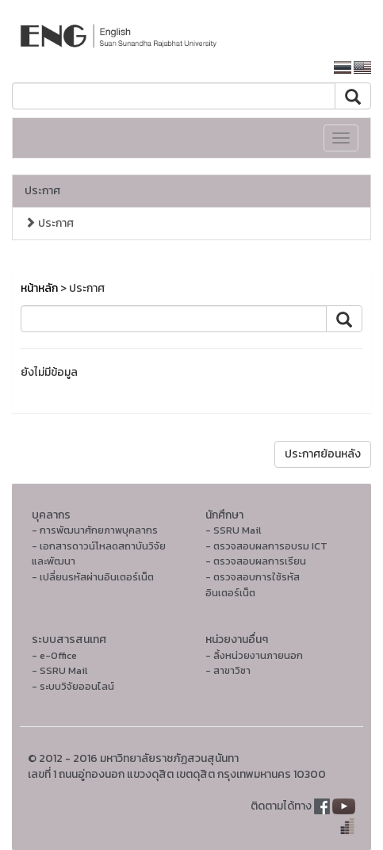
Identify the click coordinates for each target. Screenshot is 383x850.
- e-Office (54, 655)
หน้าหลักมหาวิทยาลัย (265, 67)
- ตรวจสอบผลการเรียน (255, 561)
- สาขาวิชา (228, 670)
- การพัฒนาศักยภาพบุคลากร (95, 530)
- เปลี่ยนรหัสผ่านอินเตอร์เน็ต (93, 576)
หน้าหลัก (39, 288)
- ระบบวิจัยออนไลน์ (73, 686)
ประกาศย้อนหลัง (323, 454)
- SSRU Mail (233, 530)
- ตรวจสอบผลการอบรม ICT (266, 545)
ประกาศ (42, 190)
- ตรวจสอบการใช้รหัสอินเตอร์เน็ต (252, 584)
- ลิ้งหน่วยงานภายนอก (254, 655)
